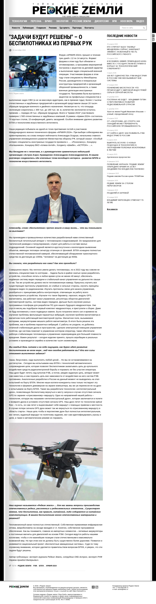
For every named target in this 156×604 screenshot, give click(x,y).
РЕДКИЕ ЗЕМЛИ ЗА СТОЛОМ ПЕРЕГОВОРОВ (120, 184)
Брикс (48, 21)
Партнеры (77, 28)
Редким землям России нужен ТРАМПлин (125, 176)
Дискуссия (102, 21)
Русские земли (81, 21)
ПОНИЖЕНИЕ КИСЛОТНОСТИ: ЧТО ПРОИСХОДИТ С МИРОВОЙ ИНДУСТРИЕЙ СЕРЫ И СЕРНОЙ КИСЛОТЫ (126, 90)
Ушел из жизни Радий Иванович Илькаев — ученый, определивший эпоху (126, 113)
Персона (36, 21)
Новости (16, 28)
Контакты (89, 28)
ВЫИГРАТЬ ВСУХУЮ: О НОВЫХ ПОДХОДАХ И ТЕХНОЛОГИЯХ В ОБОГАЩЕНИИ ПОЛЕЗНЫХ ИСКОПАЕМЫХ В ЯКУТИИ (126, 146)
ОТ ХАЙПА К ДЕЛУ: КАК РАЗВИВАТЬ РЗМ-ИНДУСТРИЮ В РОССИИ (126, 134)
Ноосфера (126, 21)
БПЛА (41, 566)
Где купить (65, 28)
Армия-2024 (51, 566)
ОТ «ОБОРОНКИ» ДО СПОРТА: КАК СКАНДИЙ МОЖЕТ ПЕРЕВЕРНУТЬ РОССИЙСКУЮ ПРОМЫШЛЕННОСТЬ (124, 123)
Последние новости (122, 36)
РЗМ (35, 566)
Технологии (19, 21)
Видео (140, 21)
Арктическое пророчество (118, 157)
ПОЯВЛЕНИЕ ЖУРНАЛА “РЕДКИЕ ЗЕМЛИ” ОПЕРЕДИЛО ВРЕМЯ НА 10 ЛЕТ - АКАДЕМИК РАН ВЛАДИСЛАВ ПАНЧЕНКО (126, 166)
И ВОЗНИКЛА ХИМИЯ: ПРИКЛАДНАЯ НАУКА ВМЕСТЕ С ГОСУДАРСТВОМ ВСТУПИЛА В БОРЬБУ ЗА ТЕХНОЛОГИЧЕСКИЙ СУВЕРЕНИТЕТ (126, 65)
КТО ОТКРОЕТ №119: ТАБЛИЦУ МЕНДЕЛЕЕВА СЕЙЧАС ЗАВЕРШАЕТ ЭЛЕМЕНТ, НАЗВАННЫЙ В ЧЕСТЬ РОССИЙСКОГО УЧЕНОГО (123, 50)
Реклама (53, 28)
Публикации (28, 28)
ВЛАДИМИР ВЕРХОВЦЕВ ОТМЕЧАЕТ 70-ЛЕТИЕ (125, 201)
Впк (114, 21)
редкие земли (24, 566)
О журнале (41, 28)
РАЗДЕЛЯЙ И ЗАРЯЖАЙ (118, 193)
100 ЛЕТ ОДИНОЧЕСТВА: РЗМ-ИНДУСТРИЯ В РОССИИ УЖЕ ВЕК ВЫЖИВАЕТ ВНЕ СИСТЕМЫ (127, 78)
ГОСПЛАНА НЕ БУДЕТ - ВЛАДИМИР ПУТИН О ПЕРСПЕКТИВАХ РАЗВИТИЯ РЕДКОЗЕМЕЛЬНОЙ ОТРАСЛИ (126, 102)
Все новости (112, 209)
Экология (62, 21)
